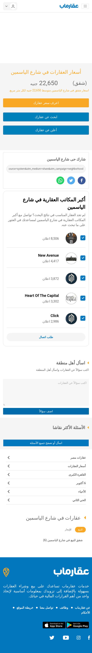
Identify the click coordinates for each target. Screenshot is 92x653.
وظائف (64, 607)
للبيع (80, 529)
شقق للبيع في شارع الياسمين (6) (63, 540)
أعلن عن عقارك (46, 130)
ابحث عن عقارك (46, 117)
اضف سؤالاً (46, 411)
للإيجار (68, 529)
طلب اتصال (46, 337)
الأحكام (85, 612)
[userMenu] (10, 6)
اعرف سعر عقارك (46, 103)
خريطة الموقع (25, 607)
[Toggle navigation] (85, 6)
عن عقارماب (82, 607)
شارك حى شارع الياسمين (66, 159)
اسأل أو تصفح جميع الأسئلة (46, 443)
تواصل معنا (46, 607)
